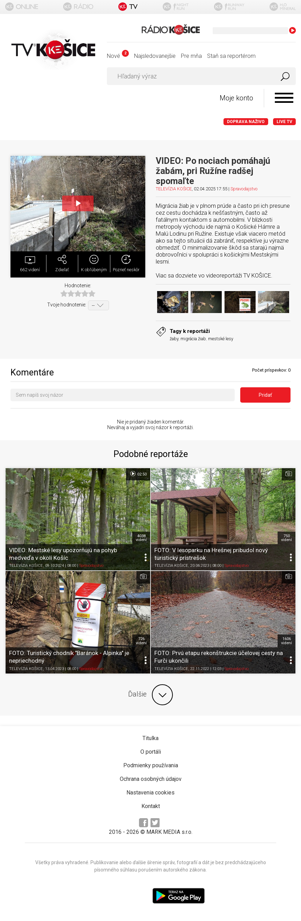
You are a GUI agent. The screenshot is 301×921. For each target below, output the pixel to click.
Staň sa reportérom (231, 56)
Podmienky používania (150, 765)
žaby (174, 338)
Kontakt (150, 806)
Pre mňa (191, 56)
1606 (286, 641)
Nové (118, 56)
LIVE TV (284, 121)
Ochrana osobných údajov (151, 779)
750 (286, 538)
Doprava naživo (246, 121)
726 (141, 641)
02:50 (138, 474)
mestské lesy (220, 338)
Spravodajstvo (243, 188)
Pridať (265, 395)
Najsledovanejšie (155, 56)
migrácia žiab (193, 338)
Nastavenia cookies (150, 792)
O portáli (150, 751)
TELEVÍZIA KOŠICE (174, 188)
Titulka (150, 738)
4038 (141, 538)
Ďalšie (150, 694)
